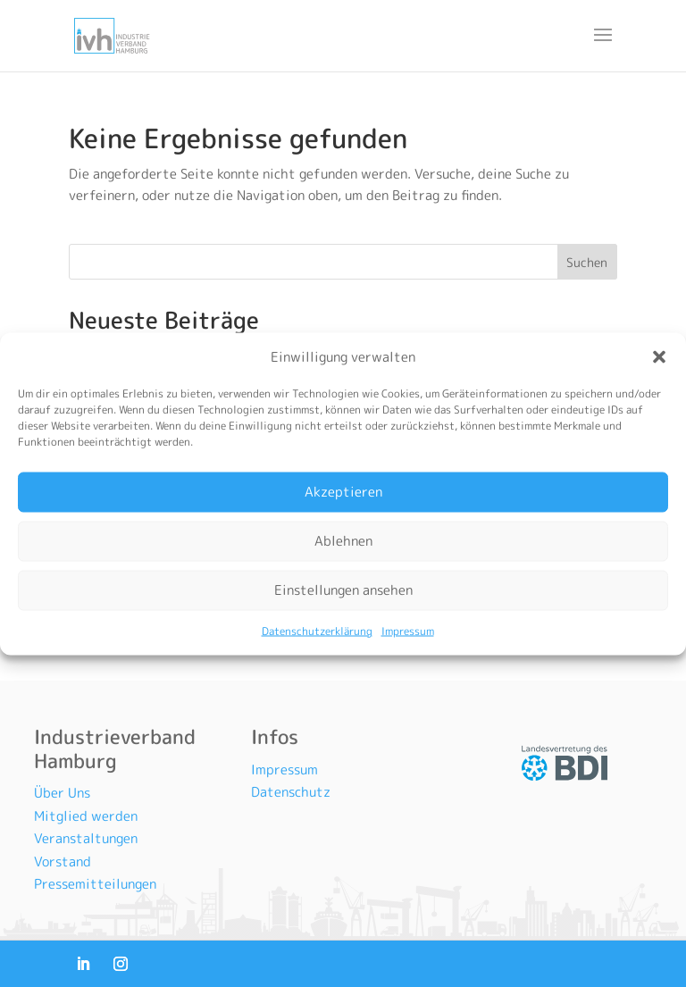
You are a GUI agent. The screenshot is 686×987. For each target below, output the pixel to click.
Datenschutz (290, 791)
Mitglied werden (86, 816)
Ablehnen (343, 540)
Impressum (407, 630)
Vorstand (62, 861)
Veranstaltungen (86, 838)
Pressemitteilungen (95, 883)
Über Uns (62, 792)
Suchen (586, 262)
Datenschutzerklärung (317, 630)
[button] (659, 356)
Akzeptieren (343, 491)
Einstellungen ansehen (343, 590)
